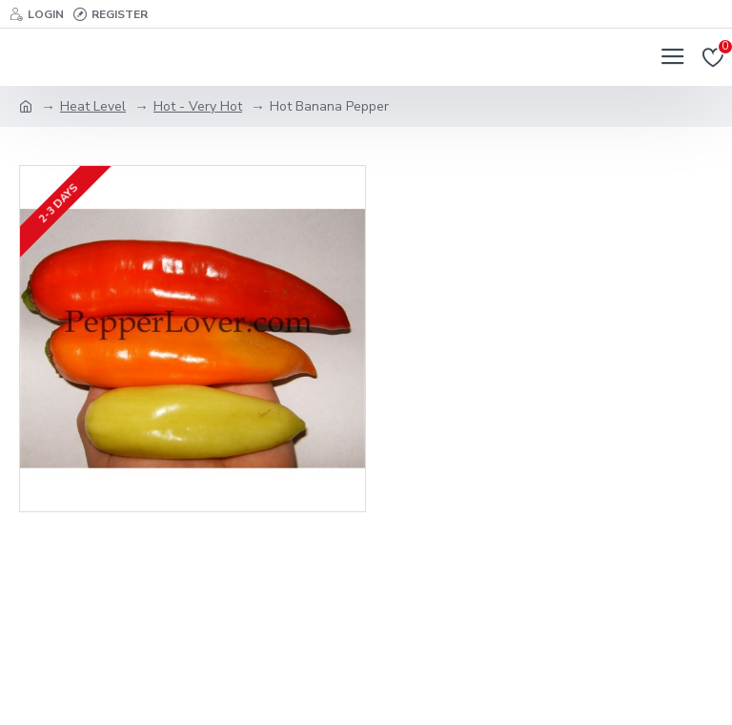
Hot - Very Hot (197, 106)
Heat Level (93, 106)
